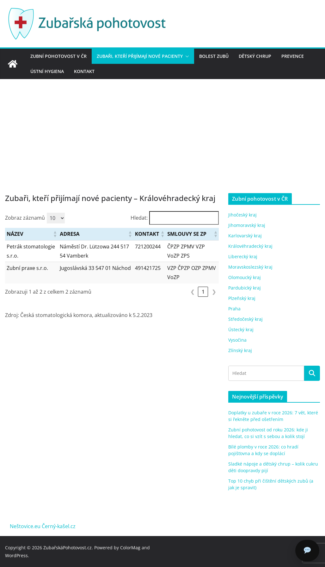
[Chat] (307, 550)
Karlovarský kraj (245, 236)
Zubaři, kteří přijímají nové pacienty (140, 56)
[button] (186, 56)
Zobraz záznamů (25, 217)
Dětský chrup (255, 56)
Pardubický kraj (244, 288)
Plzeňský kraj (241, 298)
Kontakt (84, 71)
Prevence (292, 56)
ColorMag (130, 548)
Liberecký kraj (242, 256)
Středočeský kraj (245, 319)
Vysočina (237, 340)
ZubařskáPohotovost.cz (67, 548)
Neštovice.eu (25, 526)
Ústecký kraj (241, 329)
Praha (234, 309)
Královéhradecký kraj (250, 246)
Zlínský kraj (240, 350)
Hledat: (139, 217)
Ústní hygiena (47, 71)
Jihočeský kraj (242, 215)
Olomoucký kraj (244, 277)
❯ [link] (214, 291)
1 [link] (203, 291)
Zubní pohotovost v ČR (58, 56)
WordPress (16, 555)
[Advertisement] (162, 126)
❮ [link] (192, 291)
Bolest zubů (214, 56)
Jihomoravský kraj (246, 225)
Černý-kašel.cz (59, 526)
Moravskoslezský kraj (250, 267)
